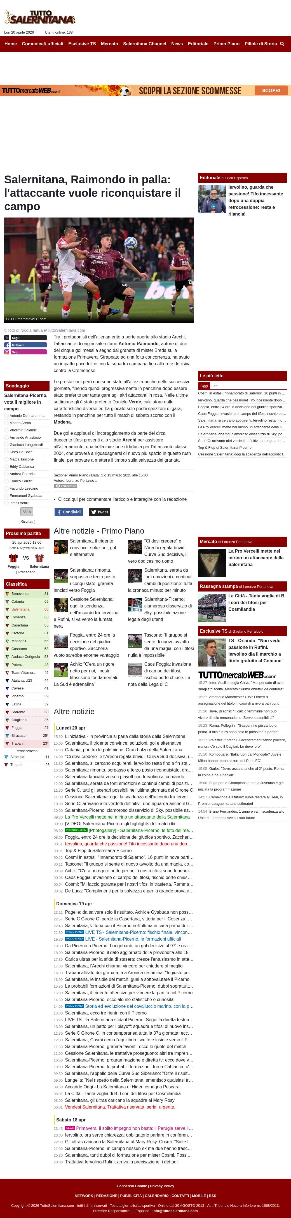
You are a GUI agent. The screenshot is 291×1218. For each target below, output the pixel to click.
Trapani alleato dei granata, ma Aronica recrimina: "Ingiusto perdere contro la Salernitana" (154, 972)
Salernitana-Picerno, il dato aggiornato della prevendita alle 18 (127, 952)
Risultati (26, 521)
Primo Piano (78, 475)
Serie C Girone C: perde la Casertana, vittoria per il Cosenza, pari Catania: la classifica (151, 919)
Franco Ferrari (21, 481)
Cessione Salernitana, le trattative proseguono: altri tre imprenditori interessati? (143, 1053)
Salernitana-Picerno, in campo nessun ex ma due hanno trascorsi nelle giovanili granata (152, 1148)
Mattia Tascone (22, 459)
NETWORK (84, 1196)
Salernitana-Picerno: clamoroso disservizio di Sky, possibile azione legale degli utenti (149, 810)
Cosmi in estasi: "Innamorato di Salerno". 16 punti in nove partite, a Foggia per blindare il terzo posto (164, 857)
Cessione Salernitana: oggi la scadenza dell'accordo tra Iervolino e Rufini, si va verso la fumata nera (86, 612)
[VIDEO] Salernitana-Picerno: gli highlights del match (117, 823)
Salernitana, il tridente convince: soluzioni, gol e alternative (93, 548)
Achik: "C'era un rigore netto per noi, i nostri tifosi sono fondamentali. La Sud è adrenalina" (154, 870)
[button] (26, 511)
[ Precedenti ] (26, 572)
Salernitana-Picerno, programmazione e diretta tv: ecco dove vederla (133, 1060)
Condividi (69, 512)
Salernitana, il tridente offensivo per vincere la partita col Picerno (129, 992)
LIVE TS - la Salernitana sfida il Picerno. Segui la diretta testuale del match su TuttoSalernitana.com (164, 1019)
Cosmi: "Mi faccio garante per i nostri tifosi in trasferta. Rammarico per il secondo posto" (152, 884)
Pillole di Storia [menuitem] (261, 43)
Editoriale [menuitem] (198, 43)
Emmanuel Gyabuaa (26, 496)
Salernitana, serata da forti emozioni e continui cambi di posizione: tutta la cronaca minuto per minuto (165, 783)
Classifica (16, 584)
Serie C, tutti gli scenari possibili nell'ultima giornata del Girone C (129, 790)
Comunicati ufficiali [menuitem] (43, 43)
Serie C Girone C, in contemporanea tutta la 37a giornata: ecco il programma (141, 1033)
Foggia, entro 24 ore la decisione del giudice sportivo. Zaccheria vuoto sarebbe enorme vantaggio (162, 837)
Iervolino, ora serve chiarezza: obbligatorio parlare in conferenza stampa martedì (145, 1135)
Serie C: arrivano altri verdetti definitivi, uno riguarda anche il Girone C (134, 803)
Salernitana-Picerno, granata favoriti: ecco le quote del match (125, 1046)
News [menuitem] (177, 43)
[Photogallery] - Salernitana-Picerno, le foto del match (130, 830)
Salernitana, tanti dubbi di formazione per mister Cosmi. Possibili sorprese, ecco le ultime (153, 1155)
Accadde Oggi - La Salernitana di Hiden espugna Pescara (122, 1086)
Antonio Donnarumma (27, 415)
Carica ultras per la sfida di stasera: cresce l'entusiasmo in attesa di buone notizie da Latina (155, 959)
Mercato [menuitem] (109, 43)
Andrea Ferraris (22, 474)
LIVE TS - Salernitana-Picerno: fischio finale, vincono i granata (137, 932)
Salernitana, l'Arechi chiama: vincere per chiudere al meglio (124, 966)
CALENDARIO (156, 1196)
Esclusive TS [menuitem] (82, 43)
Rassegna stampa (219, 586)
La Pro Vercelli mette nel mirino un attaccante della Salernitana (127, 817)
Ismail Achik (19, 503)
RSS (212, 1196)
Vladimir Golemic (23, 430)
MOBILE (199, 1196)
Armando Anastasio (25, 437)
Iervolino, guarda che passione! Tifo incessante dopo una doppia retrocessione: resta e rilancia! (159, 843)
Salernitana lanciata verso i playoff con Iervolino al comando (124, 776)
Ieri (214, 386)
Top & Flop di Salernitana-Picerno (98, 850)
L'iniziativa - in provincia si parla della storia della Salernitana (125, 736)
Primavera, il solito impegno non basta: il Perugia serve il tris (130, 1128)
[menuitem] (282, 44)
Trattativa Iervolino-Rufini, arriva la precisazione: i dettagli (122, 1161)
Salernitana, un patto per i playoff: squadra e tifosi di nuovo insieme (131, 1026)
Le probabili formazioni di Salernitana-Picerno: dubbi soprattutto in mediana (140, 986)
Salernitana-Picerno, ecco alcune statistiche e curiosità (119, 999)
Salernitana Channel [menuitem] (144, 43)
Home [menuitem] (10, 43)
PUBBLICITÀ (131, 1196)
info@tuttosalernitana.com (175, 1211)
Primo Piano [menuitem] (226, 43)
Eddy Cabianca (22, 466)
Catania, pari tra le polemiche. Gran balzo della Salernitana (123, 749)
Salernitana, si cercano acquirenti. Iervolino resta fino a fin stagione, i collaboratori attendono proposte (166, 763)
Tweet (99, 512)
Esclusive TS (213, 631)
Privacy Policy (162, 1186)
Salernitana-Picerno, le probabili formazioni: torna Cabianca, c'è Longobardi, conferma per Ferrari (162, 1066)
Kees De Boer (21, 452)
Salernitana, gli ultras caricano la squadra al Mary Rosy (120, 1100)
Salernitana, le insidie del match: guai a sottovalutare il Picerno (127, 979)
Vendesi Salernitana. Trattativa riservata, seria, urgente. (120, 1107)
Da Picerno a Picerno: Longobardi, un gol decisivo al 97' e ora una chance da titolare (149, 945)
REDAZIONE (106, 1196)
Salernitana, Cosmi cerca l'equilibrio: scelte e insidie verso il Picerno (132, 1039)
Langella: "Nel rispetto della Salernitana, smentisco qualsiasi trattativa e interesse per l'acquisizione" (164, 1080)
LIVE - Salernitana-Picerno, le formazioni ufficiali (123, 939)
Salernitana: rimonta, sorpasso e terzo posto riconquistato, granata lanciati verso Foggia (152, 770)
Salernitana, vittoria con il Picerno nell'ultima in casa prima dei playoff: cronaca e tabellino (153, 925)
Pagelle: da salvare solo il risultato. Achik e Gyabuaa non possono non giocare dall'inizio (152, 912)
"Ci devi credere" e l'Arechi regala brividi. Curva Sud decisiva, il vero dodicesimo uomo (150, 756)
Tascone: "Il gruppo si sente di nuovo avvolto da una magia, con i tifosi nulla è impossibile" (154, 864)
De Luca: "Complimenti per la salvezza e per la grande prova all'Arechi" (135, 891)
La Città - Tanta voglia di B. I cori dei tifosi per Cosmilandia (123, 1093)
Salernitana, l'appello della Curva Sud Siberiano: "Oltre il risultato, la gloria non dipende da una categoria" (169, 1073)
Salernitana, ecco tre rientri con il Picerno (106, 1013)
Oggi (204, 386)
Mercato (208, 541)
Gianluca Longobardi (26, 445)
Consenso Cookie (132, 1186)
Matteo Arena (20, 423)
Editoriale (210, 177)
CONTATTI (180, 1196)
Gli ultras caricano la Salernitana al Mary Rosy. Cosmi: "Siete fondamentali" (140, 1141)
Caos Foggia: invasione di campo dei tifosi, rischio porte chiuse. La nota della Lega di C (152, 877)
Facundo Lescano (24, 488)
